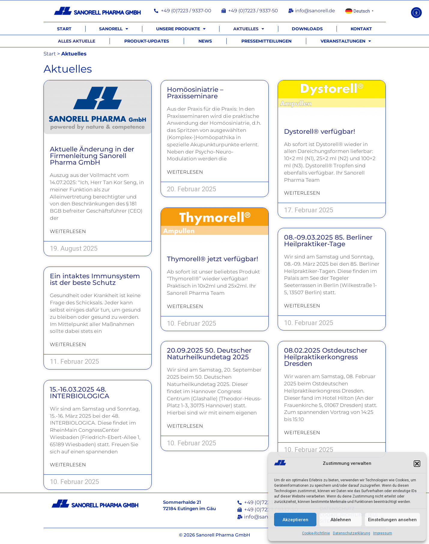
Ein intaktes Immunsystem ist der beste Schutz (95, 279)
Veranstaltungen (346, 41)
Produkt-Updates (146, 41)
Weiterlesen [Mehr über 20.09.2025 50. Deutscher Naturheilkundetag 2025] (185, 426)
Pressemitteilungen (266, 41)
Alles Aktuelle (76, 41)
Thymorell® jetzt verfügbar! (212, 259)
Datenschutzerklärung (351, 533)
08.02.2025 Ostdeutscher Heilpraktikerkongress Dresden (325, 357)
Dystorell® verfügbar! (319, 131)
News (205, 41)
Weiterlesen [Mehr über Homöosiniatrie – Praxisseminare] (185, 172)
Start (64, 28)
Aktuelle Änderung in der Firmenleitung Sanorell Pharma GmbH (92, 155)
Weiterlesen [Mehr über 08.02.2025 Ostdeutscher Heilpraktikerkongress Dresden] (302, 433)
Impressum (382, 533)
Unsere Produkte (181, 29)
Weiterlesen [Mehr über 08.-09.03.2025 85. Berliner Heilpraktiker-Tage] (302, 306)
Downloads (307, 28)
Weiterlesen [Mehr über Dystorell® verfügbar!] (302, 193)
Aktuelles (248, 29)
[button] (417, 464)
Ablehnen (341, 519)
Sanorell (113, 29)
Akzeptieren (295, 519)
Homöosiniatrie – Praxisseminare (195, 92)
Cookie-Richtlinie (316, 533)
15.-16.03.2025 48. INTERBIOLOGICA (79, 392)
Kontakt (361, 28)
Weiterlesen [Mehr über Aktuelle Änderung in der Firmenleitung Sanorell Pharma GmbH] (68, 231)
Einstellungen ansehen (392, 519)
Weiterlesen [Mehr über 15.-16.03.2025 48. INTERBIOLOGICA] (68, 465)
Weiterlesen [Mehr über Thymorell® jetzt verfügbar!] (185, 306)
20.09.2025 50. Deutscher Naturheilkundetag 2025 (209, 354)
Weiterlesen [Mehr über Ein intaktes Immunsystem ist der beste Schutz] (68, 344)
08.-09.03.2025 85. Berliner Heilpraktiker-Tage (328, 241)
